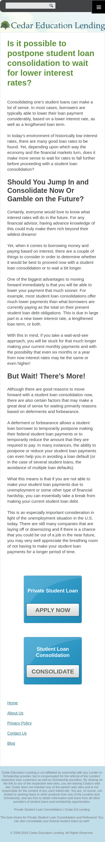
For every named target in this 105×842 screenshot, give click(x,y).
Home (12, 703)
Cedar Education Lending (52, 25)
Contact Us (17, 733)
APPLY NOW (52, 610)
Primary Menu (98, 6)
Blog (11, 743)
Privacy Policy (19, 723)
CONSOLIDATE (53, 671)
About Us (15, 713)
